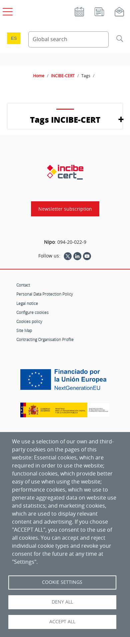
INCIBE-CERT (63, 75)
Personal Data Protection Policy (44, 294)
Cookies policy (29, 321)
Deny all (62, 602)
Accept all (62, 622)
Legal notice (27, 303)
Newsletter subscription (65, 209)
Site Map (24, 330)
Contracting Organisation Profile (45, 339)
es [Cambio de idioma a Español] (14, 38)
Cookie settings (62, 582)
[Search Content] (68, 39)
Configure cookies (32, 312)
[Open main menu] (7, 10)
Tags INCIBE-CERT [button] (65, 119)
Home (38, 75)
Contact (23, 285)
